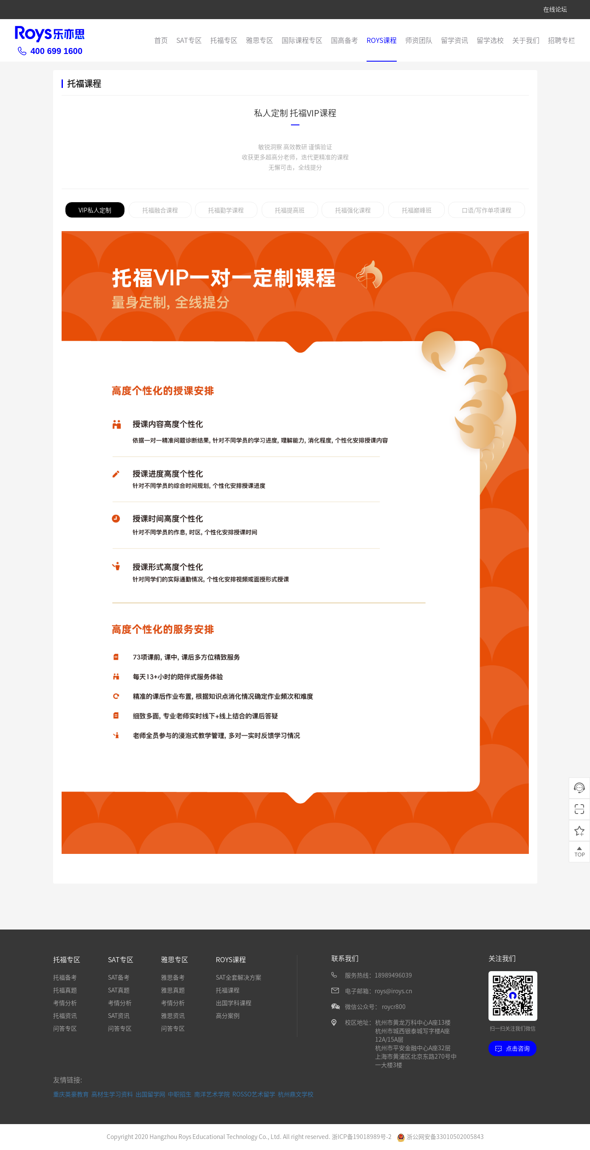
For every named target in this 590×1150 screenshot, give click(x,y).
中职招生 (180, 1094)
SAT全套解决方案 (238, 977)
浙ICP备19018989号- (360, 1137)
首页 (161, 40)
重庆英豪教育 (71, 1094)
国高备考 (344, 40)
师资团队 (418, 40)
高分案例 (228, 1016)
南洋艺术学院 (212, 1094)
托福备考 (65, 977)
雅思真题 (173, 990)
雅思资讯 (173, 1016)
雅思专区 (259, 40)
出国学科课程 (233, 1003)
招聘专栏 (561, 40)
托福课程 (228, 990)
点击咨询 (512, 1048)
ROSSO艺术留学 (253, 1094)
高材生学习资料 (112, 1094)
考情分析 (65, 1003)
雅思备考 (173, 977)
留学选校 (490, 40)
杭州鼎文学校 (295, 1094)
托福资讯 (65, 1016)
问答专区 (65, 1028)
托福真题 (65, 990)
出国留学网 (150, 1094)
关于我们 (525, 40)
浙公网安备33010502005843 (440, 1137)
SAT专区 (189, 40)
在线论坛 (555, 9)
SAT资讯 (119, 1016)
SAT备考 (119, 977)
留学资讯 (454, 40)
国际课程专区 (302, 40)
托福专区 (223, 40)
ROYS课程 (382, 40)
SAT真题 (119, 990)
